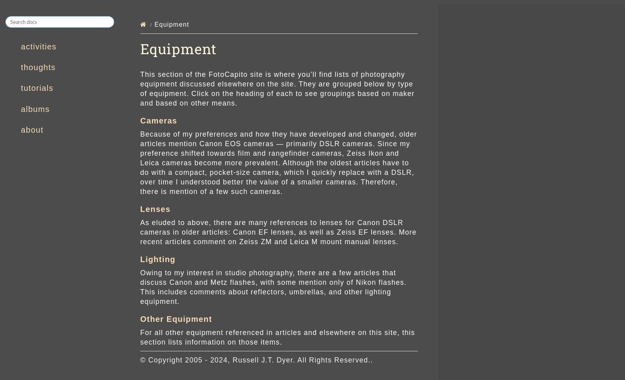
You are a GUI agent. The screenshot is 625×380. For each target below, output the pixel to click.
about (32, 129)
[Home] (143, 24)
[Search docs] (59, 22)
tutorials (37, 88)
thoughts (38, 67)
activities (39, 46)
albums (35, 109)
